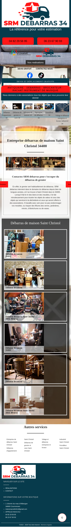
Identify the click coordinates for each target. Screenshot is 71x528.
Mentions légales (46, 525)
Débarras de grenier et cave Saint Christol (28, 447)
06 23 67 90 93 (53, 41)
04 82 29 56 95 (18, 41)
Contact (9, 491)
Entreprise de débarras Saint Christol (12, 442)
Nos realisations (35, 62)
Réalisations (11, 488)
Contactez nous (44, 69)
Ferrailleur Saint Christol (64, 446)
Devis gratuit (25, 69)
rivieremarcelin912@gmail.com (16, 509)
